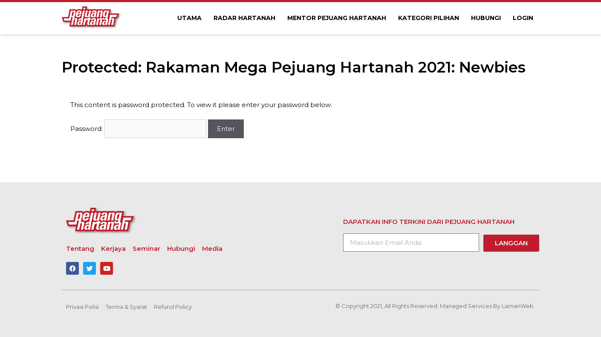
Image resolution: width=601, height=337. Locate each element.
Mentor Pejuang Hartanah (336, 18)
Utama (189, 18)
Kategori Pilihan (428, 18)
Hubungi (486, 18)
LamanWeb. (518, 305)
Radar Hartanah (244, 18)
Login (523, 18)
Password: (138, 129)
